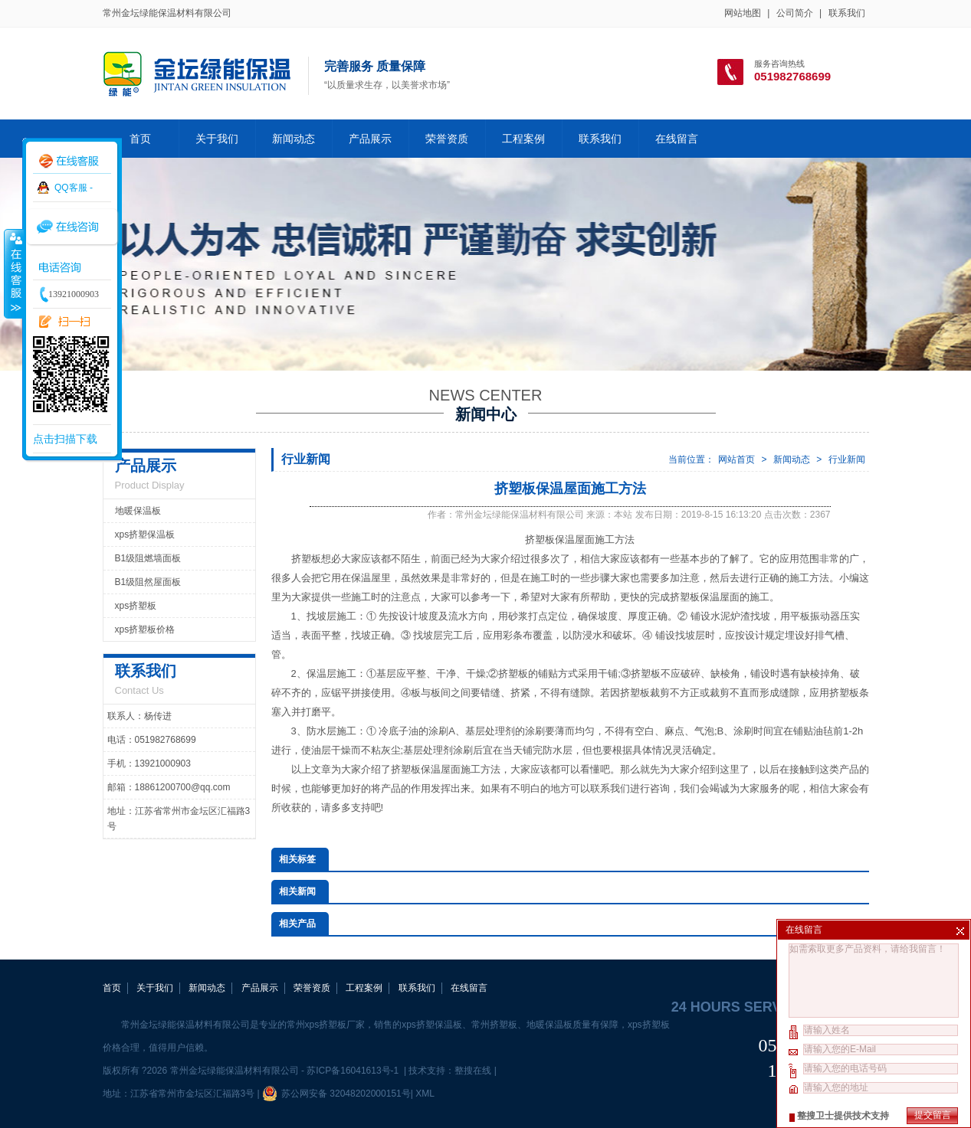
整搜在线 (472, 1070)
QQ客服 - (73, 187)
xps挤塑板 (136, 605)
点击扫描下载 (65, 439)
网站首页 (736, 459)
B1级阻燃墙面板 (148, 558)
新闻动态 (293, 138)
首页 (140, 138)
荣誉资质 (446, 138)
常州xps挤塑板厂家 (326, 1024)
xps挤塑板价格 (145, 629)
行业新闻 (846, 459)
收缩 (13, 273)
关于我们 (216, 138)
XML (424, 1093)
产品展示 (370, 138)
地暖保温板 (138, 510)
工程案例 (523, 138)
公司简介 (794, 13)
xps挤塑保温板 (145, 534)
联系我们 (846, 13)
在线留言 (676, 138)
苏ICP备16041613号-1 (354, 1070)
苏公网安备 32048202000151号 (336, 1093)
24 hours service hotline (770, 1007)
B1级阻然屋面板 (148, 582)
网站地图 (742, 13)
